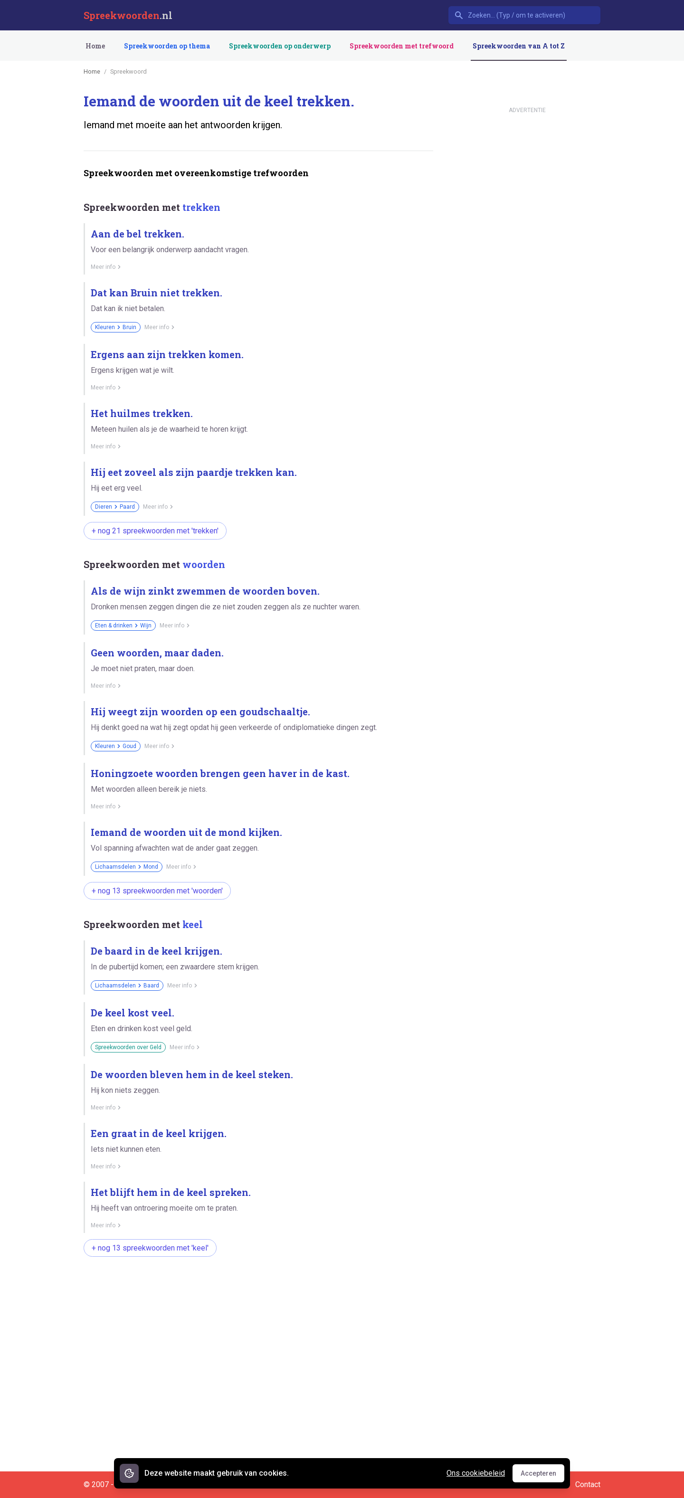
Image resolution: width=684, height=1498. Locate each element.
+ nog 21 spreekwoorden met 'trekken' (155, 530)
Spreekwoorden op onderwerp (280, 45)
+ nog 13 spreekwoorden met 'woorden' (157, 890)
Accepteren (542, 1476)
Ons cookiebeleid (475, 1473)
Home (95, 45)
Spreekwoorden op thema (167, 45)
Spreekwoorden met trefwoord (402, 45)
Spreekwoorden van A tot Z (519, 45)
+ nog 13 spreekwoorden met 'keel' (150, 1247)
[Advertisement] (256, 1294)
